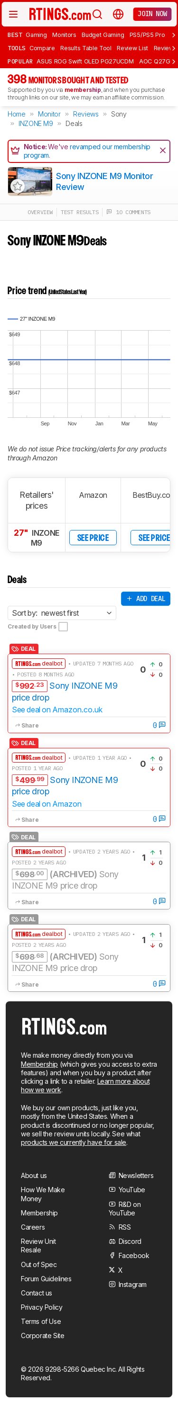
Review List (132, 48)
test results (79, 212)
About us (34, 1175)
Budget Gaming (103, 34)
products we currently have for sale (73, 1142)
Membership (39, 1064)
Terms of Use (41, 1321)
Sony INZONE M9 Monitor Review (104, 181)
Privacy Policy (41, 1307)
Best (15, 34)
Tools (17, 48)
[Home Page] (60, 14)
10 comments (128, 212)
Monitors (64, 34)
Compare (42, 48)
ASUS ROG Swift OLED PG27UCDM (85, 61)
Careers (33, 1227)
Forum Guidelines (46, 1279)
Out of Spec (39, 1264)
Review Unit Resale (38, 1245)
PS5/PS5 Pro (147, 34)
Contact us (36, 1293)
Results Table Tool (85, 48)
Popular (20, 61)
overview (40, 212)
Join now (152, 13)
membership (83, 89)
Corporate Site (42, 1335)
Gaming (36, 34)
